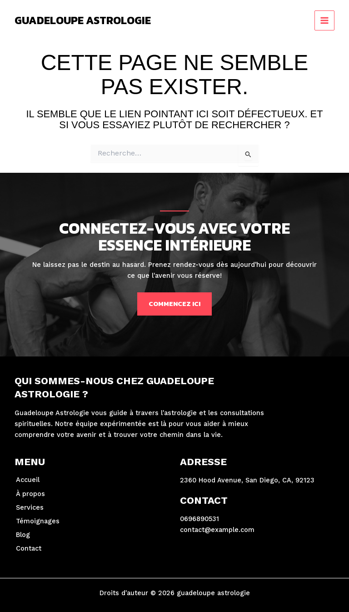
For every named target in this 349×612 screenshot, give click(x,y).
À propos (30, 494)
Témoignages (38, 521)
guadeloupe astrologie (83, 20)
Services (30, 507)
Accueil (28, 480)
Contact (28, 548)
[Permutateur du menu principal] (324, 20)
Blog (23, 535)
